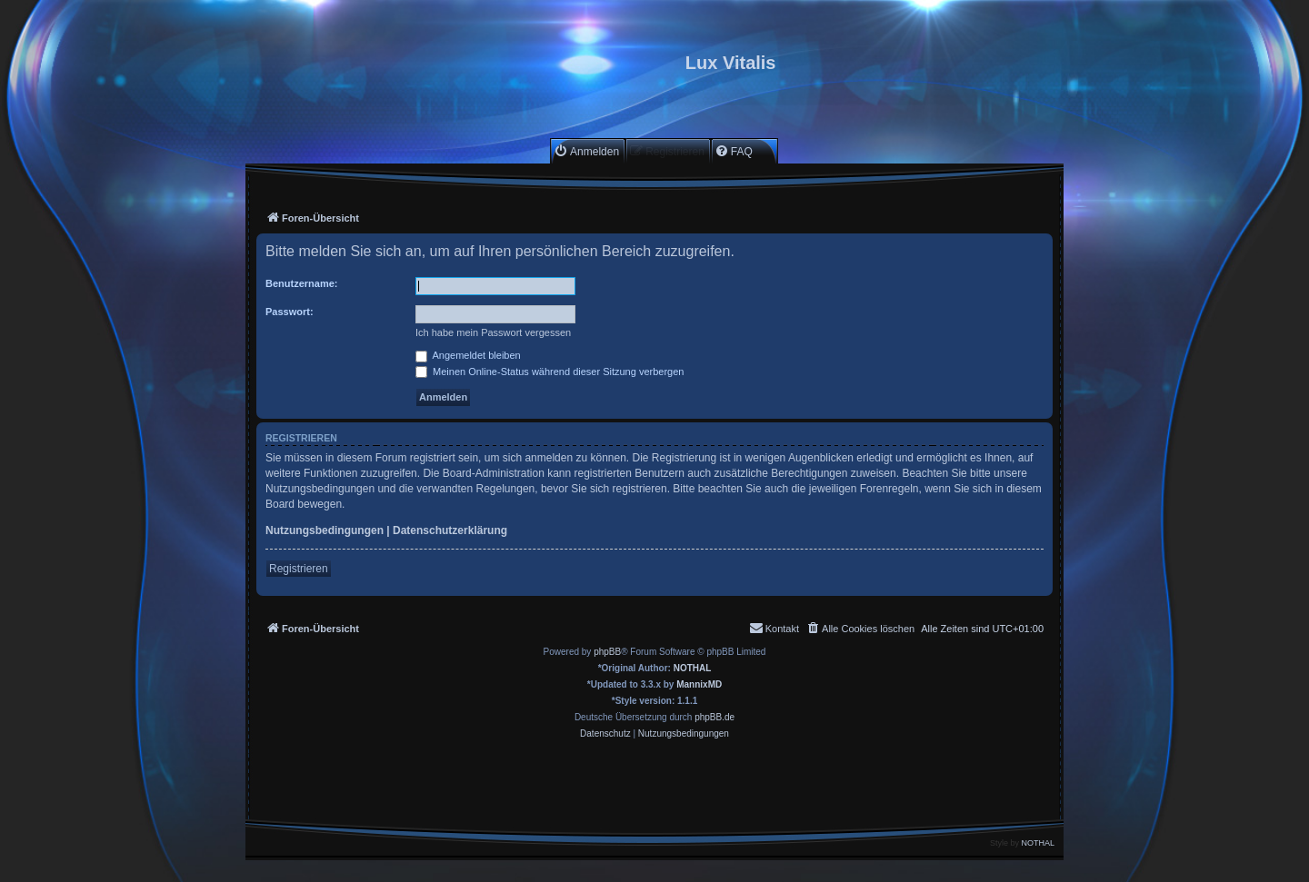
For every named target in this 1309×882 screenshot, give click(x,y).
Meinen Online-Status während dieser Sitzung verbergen (549, 371)
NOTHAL (693, 668)
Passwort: (289, 311)
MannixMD (699, 684)
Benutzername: (301, 283)
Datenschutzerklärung (450, 530)
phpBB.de (714, 717)
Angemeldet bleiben (468, 355)
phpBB (607, 652)
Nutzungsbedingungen (324, 530)
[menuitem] (586, 151)
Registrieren (298, 568)
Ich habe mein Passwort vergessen (493, 332)
